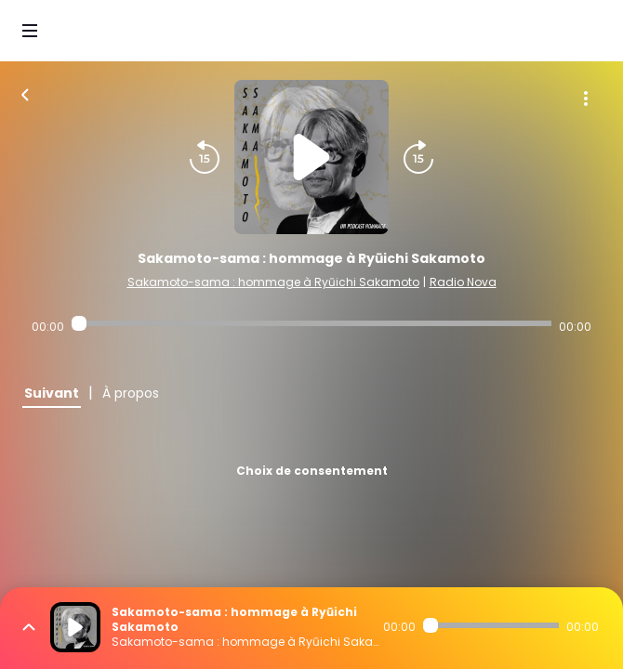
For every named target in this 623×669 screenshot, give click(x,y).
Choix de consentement (312, 471)
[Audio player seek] (311, 323)
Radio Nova (463, 282)
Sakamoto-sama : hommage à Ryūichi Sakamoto (273, 282)
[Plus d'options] (585, 98)
